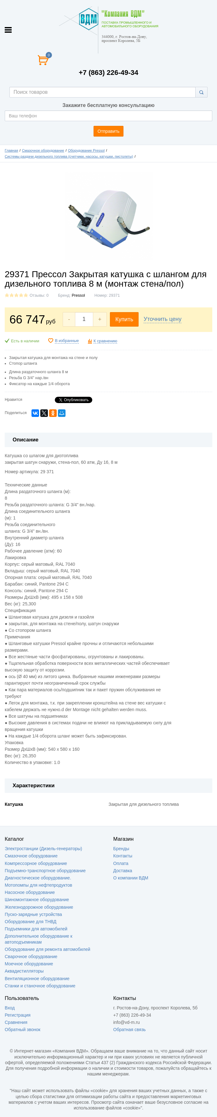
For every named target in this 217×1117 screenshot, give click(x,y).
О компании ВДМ (130, 877)
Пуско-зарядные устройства (33, 914)
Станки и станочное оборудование (40, 985)
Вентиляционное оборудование (37, 978)
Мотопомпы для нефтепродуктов (38, 885)
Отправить (108, 131)
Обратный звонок (22, 1029)
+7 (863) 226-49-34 (108, 72)
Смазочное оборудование (43, 150)
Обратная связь (129, 1029)
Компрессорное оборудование (36, 863)
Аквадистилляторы (24, 971)
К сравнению (105, 341)
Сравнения (16, 1022)
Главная (11, 150)
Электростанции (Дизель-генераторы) (43, 848)
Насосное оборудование (30, 892)
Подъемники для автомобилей (36, 928)
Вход (10, 1007)
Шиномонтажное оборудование (37, 899)
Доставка (122, 870)
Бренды (121, 848)
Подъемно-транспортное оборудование (45, 870)
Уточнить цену (162, 319)
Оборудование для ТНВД (30, 921)
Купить (124, 319)
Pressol (78, 295)
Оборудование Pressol (86, 150)
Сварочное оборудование (31, 956)
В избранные (67, 341)
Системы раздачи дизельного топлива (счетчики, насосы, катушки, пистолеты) (69, 156)
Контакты (122, 855)
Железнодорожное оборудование (39, 907)
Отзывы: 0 (39, 295)
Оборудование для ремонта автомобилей (47, 949)
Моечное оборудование (29, 963)
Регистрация (18, 1015)
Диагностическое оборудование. (38, 877)
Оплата (120, 863)
